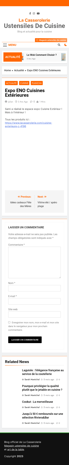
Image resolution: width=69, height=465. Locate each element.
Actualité (11, 83)
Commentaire (16, 244)
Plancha (37, 83)
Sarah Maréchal (32, 379)
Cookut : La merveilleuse (37, 401)
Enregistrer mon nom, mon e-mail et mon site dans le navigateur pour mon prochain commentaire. (33, 326)
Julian (10, 101)
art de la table (15, 449)
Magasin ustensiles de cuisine (21, 445)
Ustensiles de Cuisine (34, 26)
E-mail (12, 296)
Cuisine (24, 83)
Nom (11, 283)
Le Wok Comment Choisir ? (42, 54)
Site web (13, 309)
